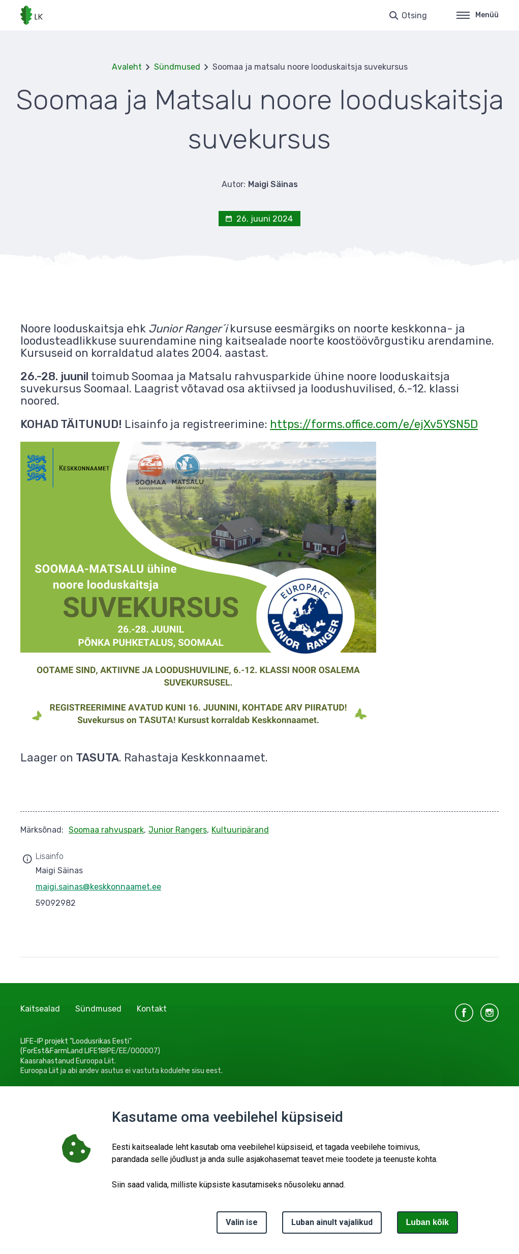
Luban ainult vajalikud (332, 1222)
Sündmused (177, 67)
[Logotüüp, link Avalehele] (31, 15)
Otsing (414, 15)
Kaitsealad (40, 1009)
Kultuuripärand (240, 830)
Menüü (477, 15)
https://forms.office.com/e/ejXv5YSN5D (374, 424)
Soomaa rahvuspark (106, 830)
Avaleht (127, 67)
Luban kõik (427, 1222)
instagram (489, 1012)
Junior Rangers (177, 830)
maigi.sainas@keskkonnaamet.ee (98, 887)
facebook (464, 1012)
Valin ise (242, 1222)
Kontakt (152, 1009)
